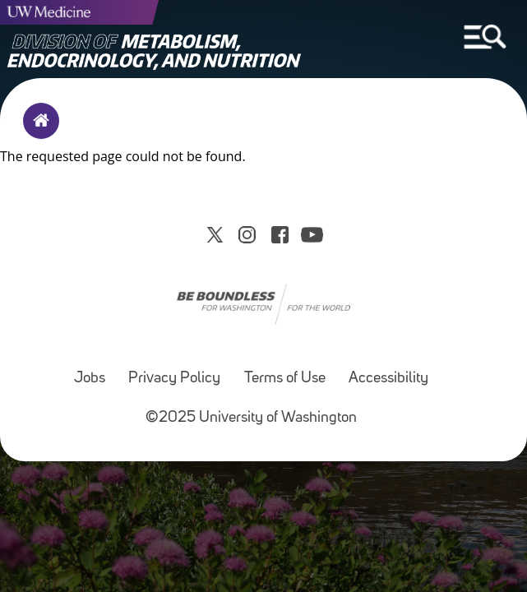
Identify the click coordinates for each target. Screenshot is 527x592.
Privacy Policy (174, 378)
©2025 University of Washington (251, 418)
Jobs (89, 378)
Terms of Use (285, 378)
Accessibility (388, 378)
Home (37, 131)
